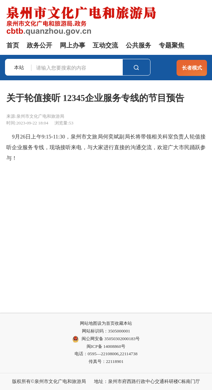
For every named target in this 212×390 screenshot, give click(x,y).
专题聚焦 (171, 45)
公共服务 (138, 45)
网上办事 (72, 45)
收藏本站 (123, 323)
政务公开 (39, 45)
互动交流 (105, 45)
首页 (12, 45)
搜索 (136, 67)
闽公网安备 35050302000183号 (106, 339)
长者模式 (192, 68)
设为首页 (106, 323)
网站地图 (88, 323)
